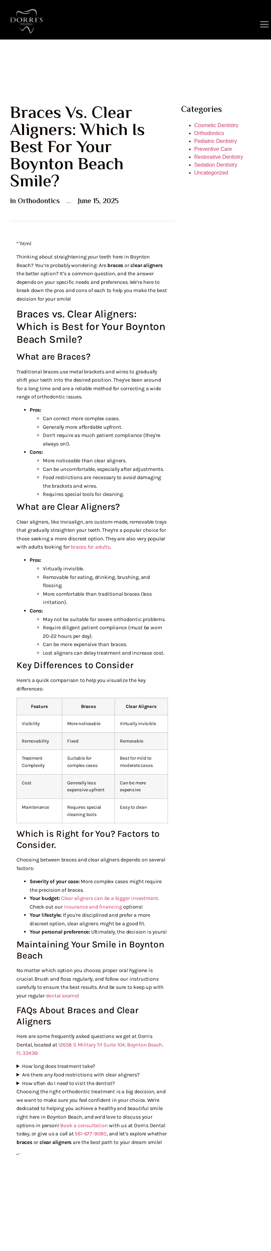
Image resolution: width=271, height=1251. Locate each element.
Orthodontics (39, 201)
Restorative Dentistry (218, 157)
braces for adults (90, 547)
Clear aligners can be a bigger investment (109, 898)
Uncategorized (211, 173)
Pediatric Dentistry (215, 141)
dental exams (61, 996)
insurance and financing (93, 907)
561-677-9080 (91, 1133)
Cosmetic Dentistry (216, 125)
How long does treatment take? (58, 1066)
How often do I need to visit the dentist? (68, 1083)
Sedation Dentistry (215, 165)
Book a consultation (84, 1125)
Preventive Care (213, 149)
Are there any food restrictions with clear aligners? (81, 1075)
